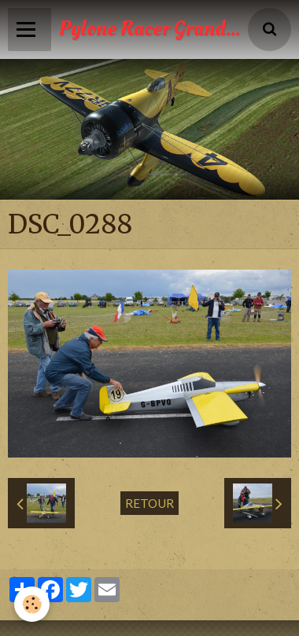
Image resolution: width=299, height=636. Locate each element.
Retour (149, 503)
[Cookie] (32, 604)
